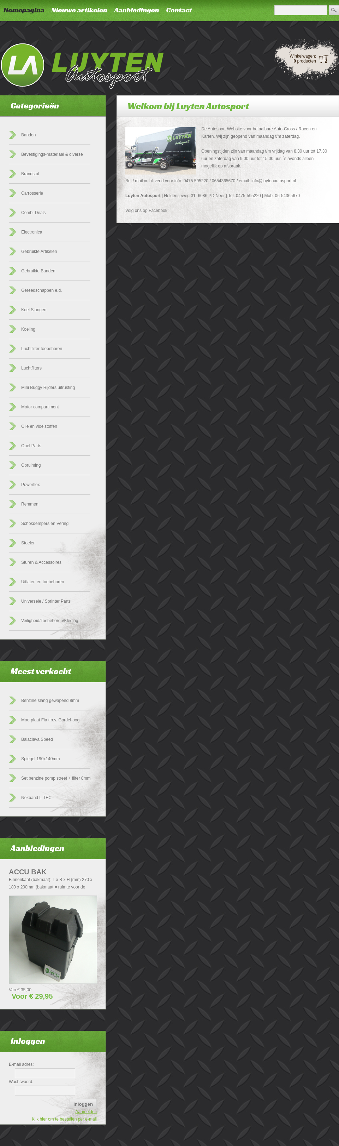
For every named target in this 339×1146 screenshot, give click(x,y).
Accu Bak (28, 872)
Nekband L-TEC (36, 797)
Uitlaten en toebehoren (42, 581)
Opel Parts (31, 445)
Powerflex (30, 484)
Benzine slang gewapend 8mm (50, 700)
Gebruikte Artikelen (39, 251)
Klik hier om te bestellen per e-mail (64, 1119)
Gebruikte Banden (38, 270)
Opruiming (31, 465)
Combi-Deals (33, 212)
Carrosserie (32, 193)
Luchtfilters (31, 368)
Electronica (31, 232)
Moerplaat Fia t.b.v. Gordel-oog (50, 719)
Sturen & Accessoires (41, 562)
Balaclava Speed (37, 739)
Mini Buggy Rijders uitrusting (48, 387)
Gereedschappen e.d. (41, 290)
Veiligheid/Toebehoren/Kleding (49, 620)
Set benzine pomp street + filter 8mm (55, 778)
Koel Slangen (33, 309)
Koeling (28, 329)
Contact (179, 9)
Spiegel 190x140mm (40, 758)
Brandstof (30, 173)
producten (305, 61)
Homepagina (24, 9)
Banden (28, 134)
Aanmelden (86, 1111)
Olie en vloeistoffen (39, 426)
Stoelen (28, 542)
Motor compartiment (40, 406)
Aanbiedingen (136, 9)
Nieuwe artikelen (79, 9)
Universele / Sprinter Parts (46, 601)
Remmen (29, 504)
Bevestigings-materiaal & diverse (52, 154)
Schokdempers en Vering (45, 523)
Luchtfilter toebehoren (41, 348)
